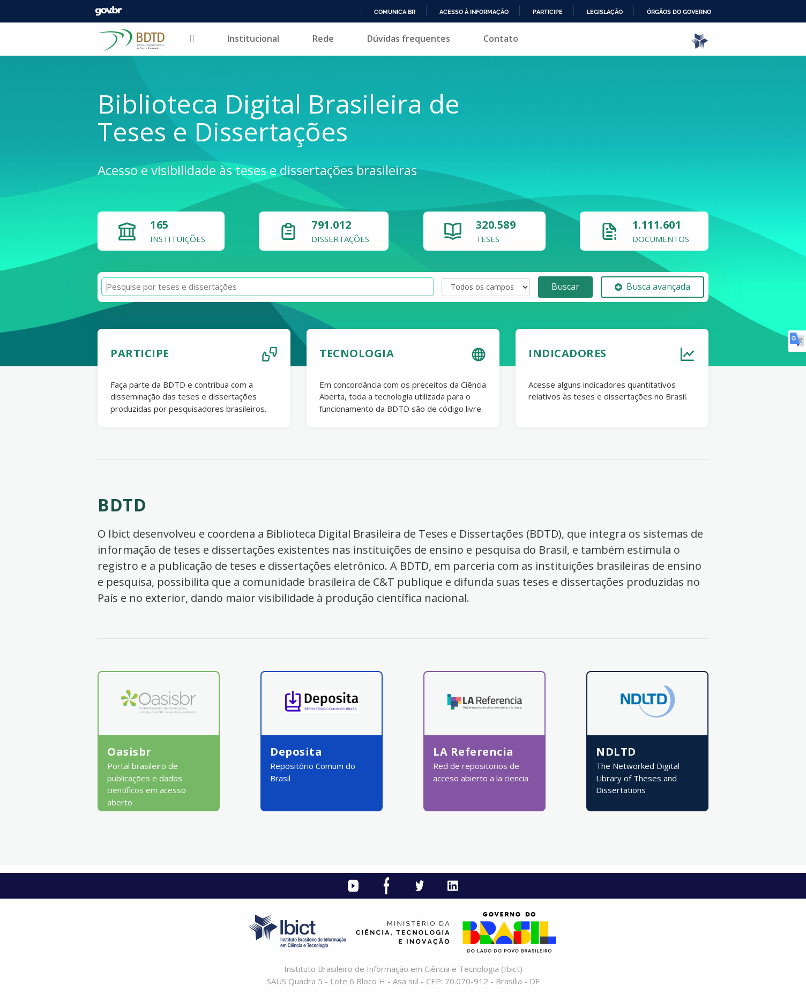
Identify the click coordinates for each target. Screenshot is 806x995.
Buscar (565, 286)
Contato (500, 38)
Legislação (605, 12)
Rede (323, 38)
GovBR (108, 11)
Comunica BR (394, 12)
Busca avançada (652, 286)
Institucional (253, 38)
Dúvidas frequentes (408, 38)
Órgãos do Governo (679, 12)
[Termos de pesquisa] (268, 287)
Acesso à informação (474, 12)
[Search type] (486, 287)
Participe (548, 12)
